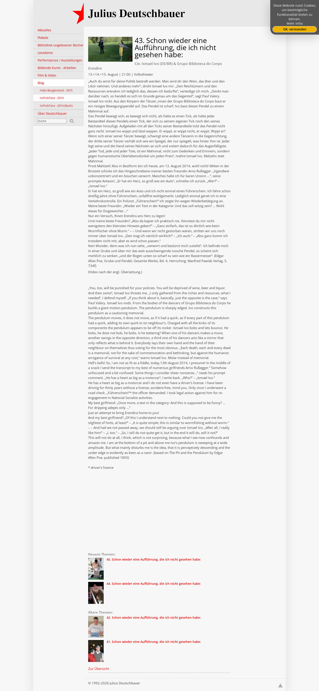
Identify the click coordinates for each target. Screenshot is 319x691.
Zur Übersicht (98, 668)
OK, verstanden (294, 29)
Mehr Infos (295, 24)
